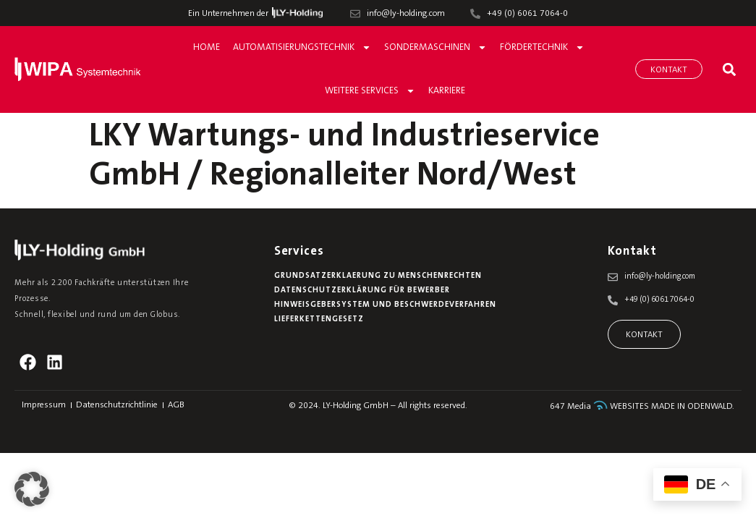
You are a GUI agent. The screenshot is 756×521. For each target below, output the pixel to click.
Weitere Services (370, 91)
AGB (176, 405)
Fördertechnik (542, 47)
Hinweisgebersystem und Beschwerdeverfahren (385, 305)
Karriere (446, 91)
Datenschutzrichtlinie (117, 405)
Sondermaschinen (435, 47)
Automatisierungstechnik (302, 47)
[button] (729, 69)
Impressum (44, 405)
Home (206, 47)
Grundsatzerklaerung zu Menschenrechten (378, 276)
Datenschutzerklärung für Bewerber (362, 291)
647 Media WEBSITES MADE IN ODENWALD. (642, 406)
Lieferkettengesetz (319, 319)
